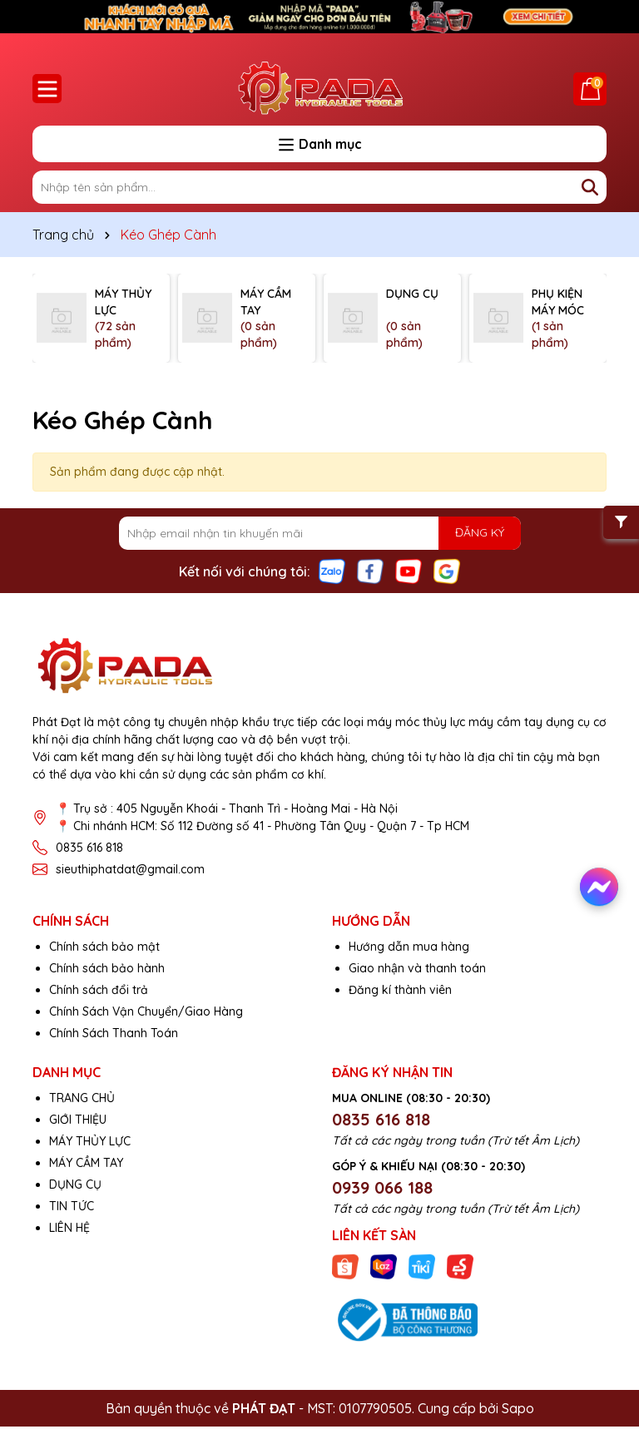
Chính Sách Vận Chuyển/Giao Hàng (146, 1011)
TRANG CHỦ (82, 1097)
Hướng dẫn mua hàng (409, 946)
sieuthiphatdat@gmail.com (130, 869)
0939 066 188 (382, 1187)
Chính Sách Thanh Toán (113, 1033)
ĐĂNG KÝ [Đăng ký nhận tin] (479, 532)
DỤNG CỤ (75, 1184)
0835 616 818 (89, 847)
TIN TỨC (71, 1206)
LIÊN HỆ (69, 1227)
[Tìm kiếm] (589, 187)
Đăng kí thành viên (400, 989)
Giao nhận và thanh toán (417, 968)
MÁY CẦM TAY (86, 1162)
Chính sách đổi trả (98, 989)
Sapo (518, 1408)
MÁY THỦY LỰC (90, 1141)
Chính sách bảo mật (104, 946)
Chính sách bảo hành (107, 968)
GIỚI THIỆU (77, 1119)
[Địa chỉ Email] (320, 533)
